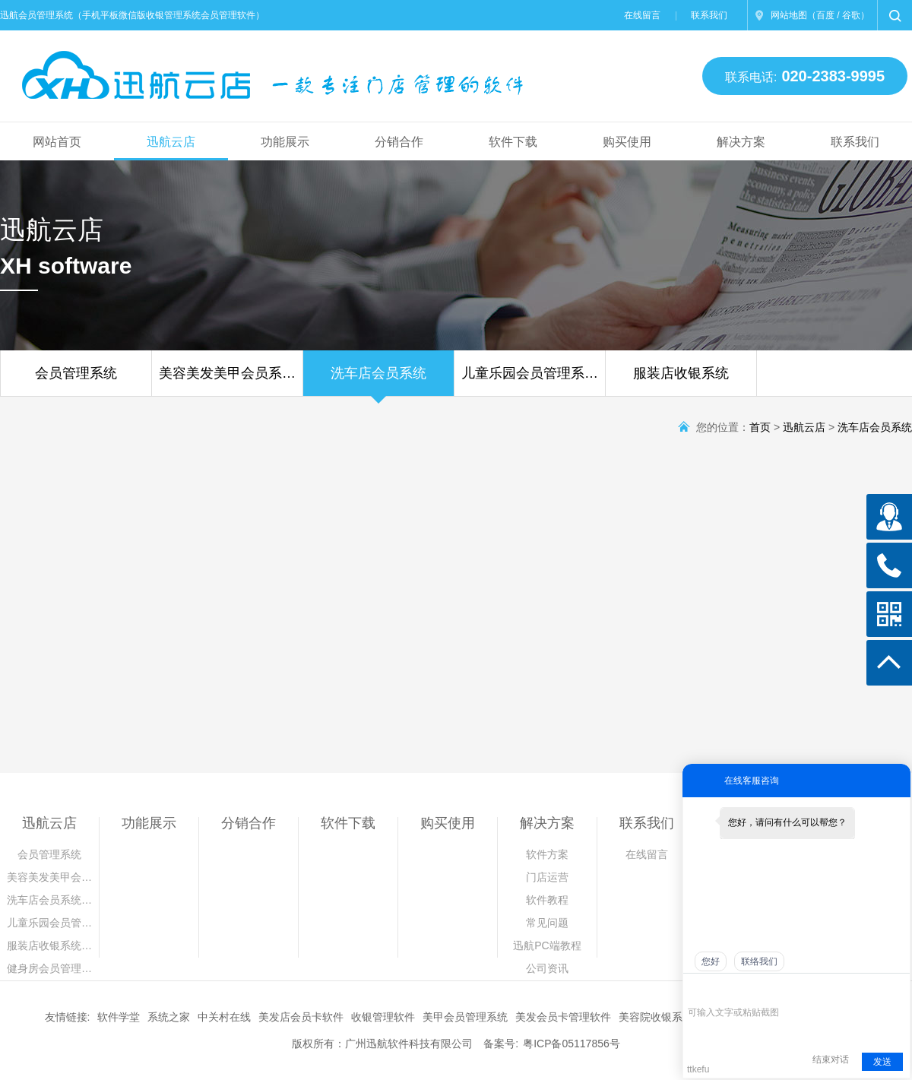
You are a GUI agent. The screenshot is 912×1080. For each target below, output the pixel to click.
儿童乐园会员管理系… (529, 381)
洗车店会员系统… (49, 900)
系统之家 (168, 1017)
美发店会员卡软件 (301, 1017)
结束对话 (830, 1059)
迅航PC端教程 (547, 945)
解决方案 (741, 141)
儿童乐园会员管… (49, 923)
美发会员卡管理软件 (563, 1017)
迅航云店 (171, 141)
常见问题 (547, 923)
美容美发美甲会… (49, 877)
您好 (710, 961)
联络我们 (759, 961)
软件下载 (513, 141)
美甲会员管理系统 (465, 1017)
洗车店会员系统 (378, 381)
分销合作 (399, 141)
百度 (825, 15)
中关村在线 (224, 1017)
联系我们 (709, 15)
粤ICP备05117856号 (571, 1043)
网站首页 (57, 141)
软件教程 (547, 900)
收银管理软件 (383, 1017)
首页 (760, 427)
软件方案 (547, 854)
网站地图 (789, 15)
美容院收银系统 (656, 1017)
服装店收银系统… (49, 945)
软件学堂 (118, 1017)
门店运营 (547, 877)
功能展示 (285, 141)
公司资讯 (547, 968)
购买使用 (627, 141)
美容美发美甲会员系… (227, 381)
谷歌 (851, 15)
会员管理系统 (76, 381)
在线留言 (642, 15)
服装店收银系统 (681, 381)
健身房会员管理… (49, 968)
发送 (882, 1061)
